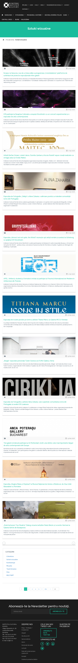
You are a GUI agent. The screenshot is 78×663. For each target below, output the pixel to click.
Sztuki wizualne (12, 559)
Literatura (10, 556)
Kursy (31, 5)
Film (7, 572)
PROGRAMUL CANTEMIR (34, 15)
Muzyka (9, 566)
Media (42, 5)
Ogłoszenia (25, 19)
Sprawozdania (26, 639)
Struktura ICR (26, 636)
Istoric (23, 642)
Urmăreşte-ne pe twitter (47, 633)
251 (46, 589)
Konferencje (10, 563)
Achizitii (24, 648)
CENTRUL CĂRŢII (7, 19)
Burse (17, 19)
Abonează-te (58, 611)
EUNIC (65, 15)
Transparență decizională (54, 5)
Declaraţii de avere (27, 645)
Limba (24, 5)
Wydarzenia (19, 15)
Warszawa (8, 15)
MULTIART (10, 575)
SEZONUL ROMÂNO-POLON (53, 15)
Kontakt (66, 5)
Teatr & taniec (11, 569)
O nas (36, 5)
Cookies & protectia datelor (29, 659)
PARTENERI (25, 9)
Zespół (24, 633)
